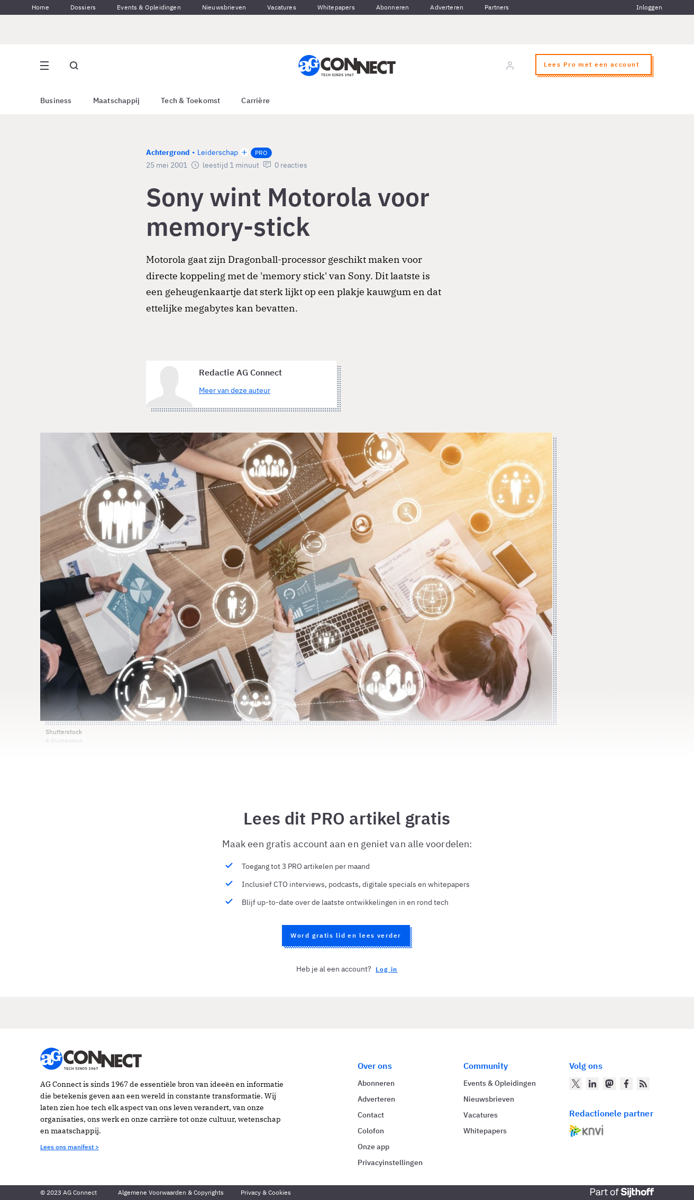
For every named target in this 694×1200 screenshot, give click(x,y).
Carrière (255, 100)
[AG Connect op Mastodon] (609, 1083)
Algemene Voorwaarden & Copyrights (171, 1192)
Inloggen (649, 7)
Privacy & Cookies (266, 1192)
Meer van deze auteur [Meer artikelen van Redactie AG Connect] (234, 390)
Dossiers (83, 7)
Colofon (371, 1130)
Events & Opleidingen (149, 7)
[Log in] (510, 65)
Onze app (373, 1146)
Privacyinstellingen (390, 1162)
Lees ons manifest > (69, 1147)
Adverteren (446, 7)
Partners (497, 7)
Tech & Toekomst (190, 100)
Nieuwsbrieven (224, 7)
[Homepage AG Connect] (347, 65)
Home (40, 7)
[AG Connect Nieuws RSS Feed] (643, 1083)
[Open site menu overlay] (44, 65)
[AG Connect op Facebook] (626, 1083)
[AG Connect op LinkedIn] (592, 1083)
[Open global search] (74, 65)
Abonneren (392, 7)
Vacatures (281, 7)
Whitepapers (336, 7)
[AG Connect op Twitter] (575, 1083)
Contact (371, 1115)
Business (56, 100)
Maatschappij (116, 100)
